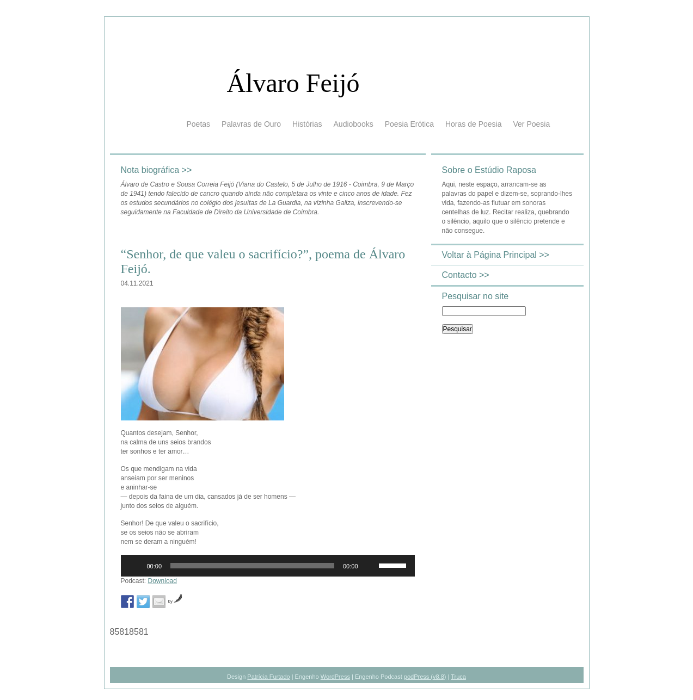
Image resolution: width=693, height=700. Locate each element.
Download (162, 581)
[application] (268, 566)
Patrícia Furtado (268, 676)
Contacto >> (465, 275)
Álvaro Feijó (293, 83)
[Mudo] (370, 565)
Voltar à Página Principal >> (495, 254)
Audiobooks (353, 124)
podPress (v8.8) (425, 676)
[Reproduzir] (135, 565)
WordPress (335, 676)
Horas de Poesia (473, 124)
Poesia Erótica (409, 124)
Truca (458, 676)
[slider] (252, 565)
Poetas (199, 124)
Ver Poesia (531, 124)
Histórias (307, 124)
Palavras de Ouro (251, 124)
